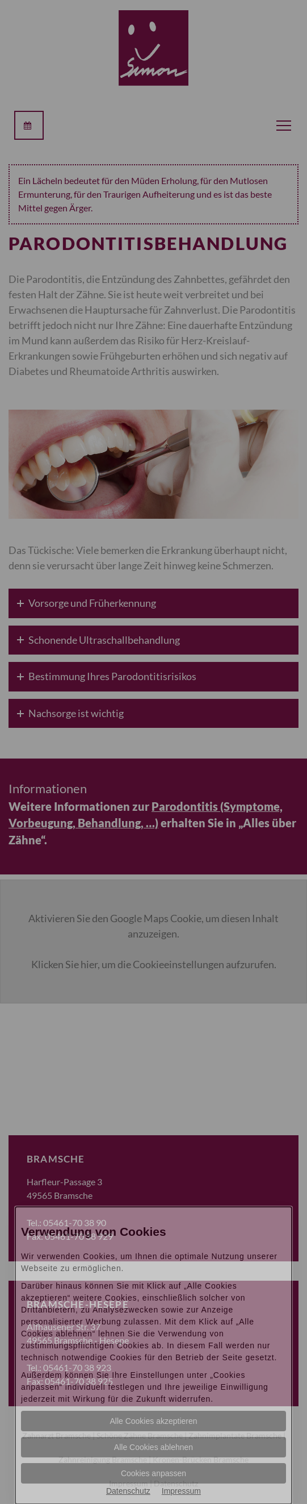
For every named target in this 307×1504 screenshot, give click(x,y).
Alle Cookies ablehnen (153, 1447)
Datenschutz (128, 1490)
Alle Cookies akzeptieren (153, 1421)
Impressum (181, 1490)
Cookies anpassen (153, 1473)
